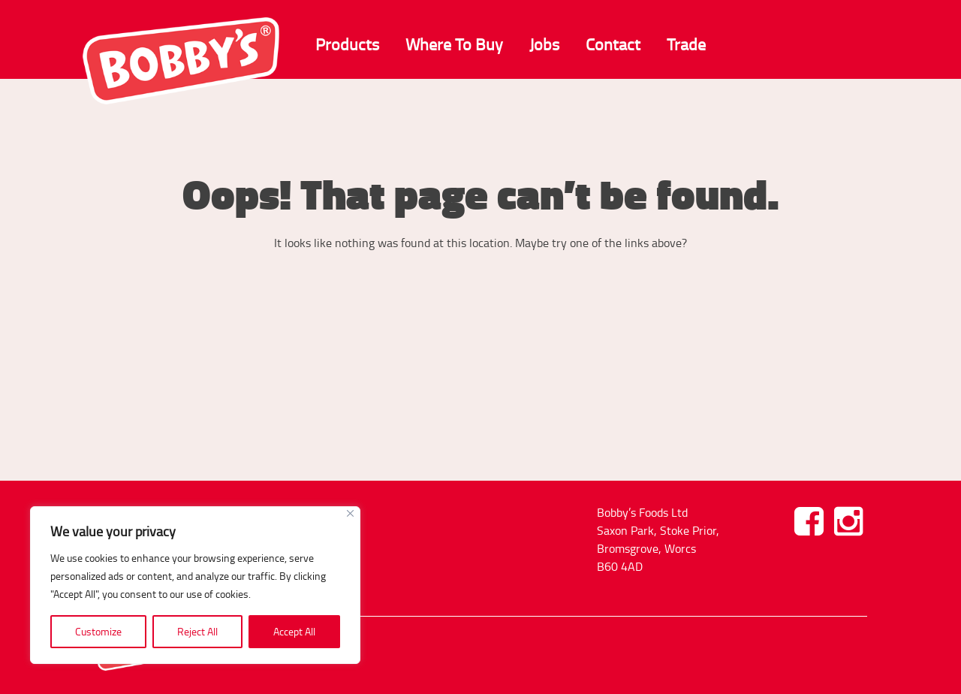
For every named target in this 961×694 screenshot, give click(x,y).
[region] (195, 585)
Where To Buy (454, 44)
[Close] (350, 513)
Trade (686, 44)
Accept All (294, 631)
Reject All (197, 631)
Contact (613, 44)
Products (347, 44)
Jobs (544, 44)
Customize (98, 631)
